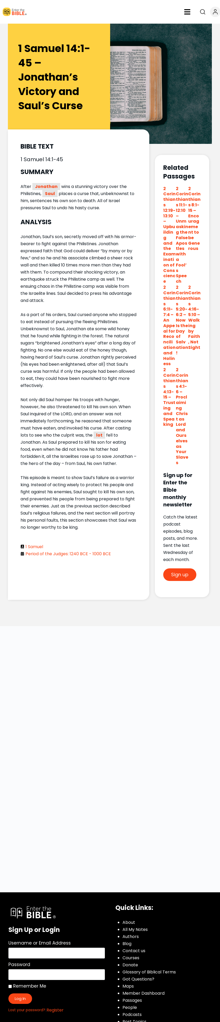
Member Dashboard (143, 993)
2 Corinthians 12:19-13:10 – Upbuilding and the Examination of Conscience (169, 235)
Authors (130, 937)
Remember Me (27, 986)
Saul (50, 194)
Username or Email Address (39, 943)
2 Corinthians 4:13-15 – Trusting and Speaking (169, 397)
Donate (130, 965)
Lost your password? (26, 1010)
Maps (128, 986)
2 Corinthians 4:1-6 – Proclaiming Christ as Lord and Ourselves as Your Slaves (182, 416)
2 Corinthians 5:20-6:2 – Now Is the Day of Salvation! (182, 320)
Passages (132, 1000)
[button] (187, 12)
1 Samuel (34, 547)
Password (19, 964)
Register (55, 1010)
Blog (126, 944)
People (129, 1007)
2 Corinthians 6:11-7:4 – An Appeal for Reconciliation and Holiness (169, 325)
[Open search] (202, 12)
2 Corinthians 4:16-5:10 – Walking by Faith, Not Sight (194, 317)
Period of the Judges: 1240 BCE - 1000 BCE (68, 554)
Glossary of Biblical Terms (149, 972)
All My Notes (135, 929)
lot (99, 435)
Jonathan (46, 187)
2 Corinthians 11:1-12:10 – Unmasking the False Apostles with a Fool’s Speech (182, 235)
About (128, 922)
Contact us (133, 951)
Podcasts (132, 1014)
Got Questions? (138, 979)
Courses (130, 958)
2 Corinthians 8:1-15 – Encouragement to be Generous (194, 219)
